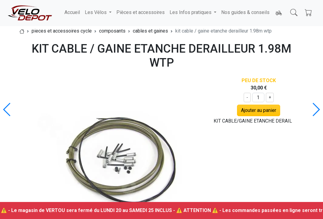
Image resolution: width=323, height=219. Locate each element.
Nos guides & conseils (245, 12)
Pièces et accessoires (140, 12)
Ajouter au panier (258, 110)
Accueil (72, 12)
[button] (316, 109)
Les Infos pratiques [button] (191, 12)
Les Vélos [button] (96, 12)
